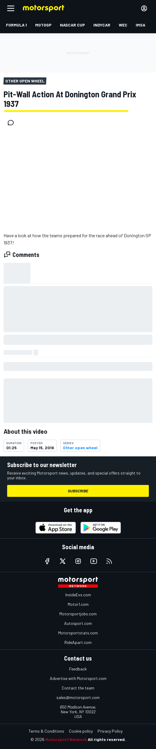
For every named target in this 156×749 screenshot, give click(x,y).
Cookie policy (81, 731)
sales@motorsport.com (78, 697)
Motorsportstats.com (78, 632)
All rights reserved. (107, 739)
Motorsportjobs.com (78, 613)
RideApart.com (78, 642)
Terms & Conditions (46, 731)
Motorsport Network (66, 739)
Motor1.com (78, 604)
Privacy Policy (110, 731)
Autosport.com (78, 623)
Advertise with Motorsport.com (78, 678)
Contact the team (78, 687)
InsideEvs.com (78, 594)
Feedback (78, 668)
